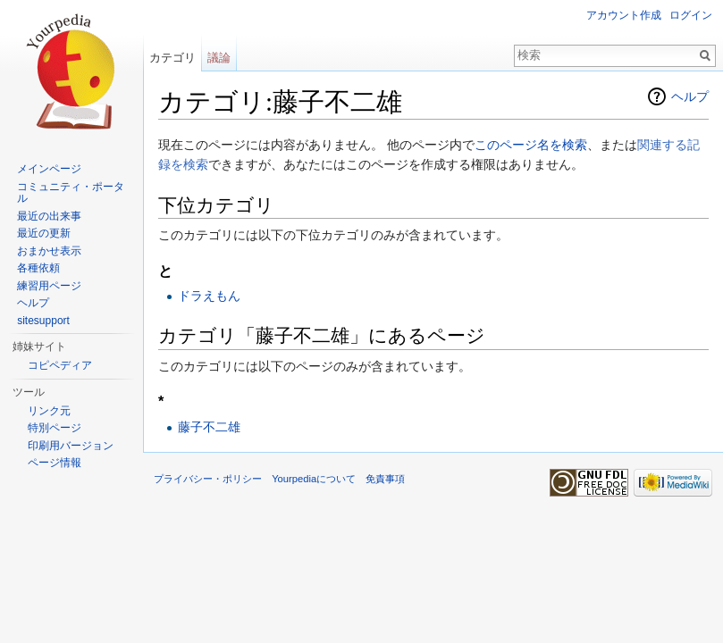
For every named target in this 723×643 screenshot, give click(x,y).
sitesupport (43, 320)
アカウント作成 (623, 15)
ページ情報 (54, 462)
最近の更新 (44, 233)
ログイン (690, 15)
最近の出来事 (49, 216)
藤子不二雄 (209, 427)
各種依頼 (38, 268)
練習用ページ (49, 286)
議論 (219, 57)
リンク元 (49, 411)
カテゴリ (172, 57)
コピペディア (60, 365)
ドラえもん (209, 295)
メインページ (49, 169)
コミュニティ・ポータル (70, 192)
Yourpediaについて (314, 478)
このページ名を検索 (531, 145)
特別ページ (54, 428)
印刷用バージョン (70, 445)
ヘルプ (690, 96)
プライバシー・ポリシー (208, 478)
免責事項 (385, 478)
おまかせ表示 (49, 251)
